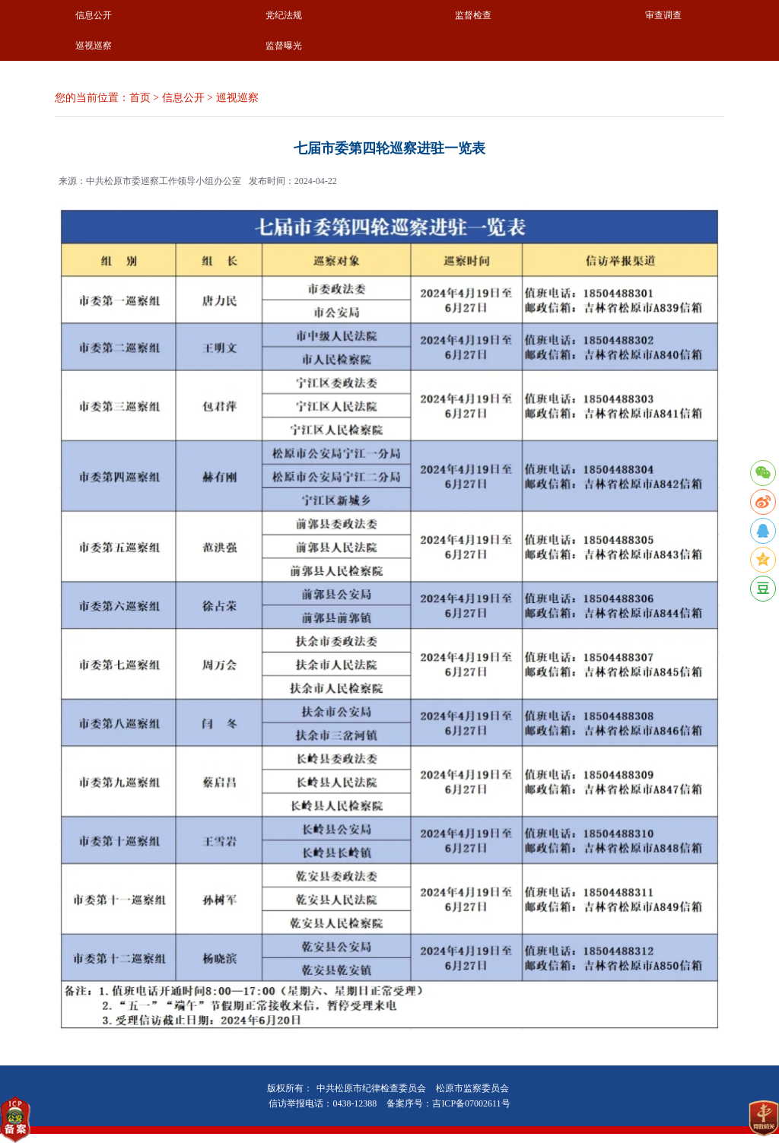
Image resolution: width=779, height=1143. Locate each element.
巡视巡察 (93, 45)
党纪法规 (283, 15)
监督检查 (473, 15)
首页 (140, 97)
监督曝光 (283, 45)
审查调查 (663, 15)
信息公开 (93, 15)
